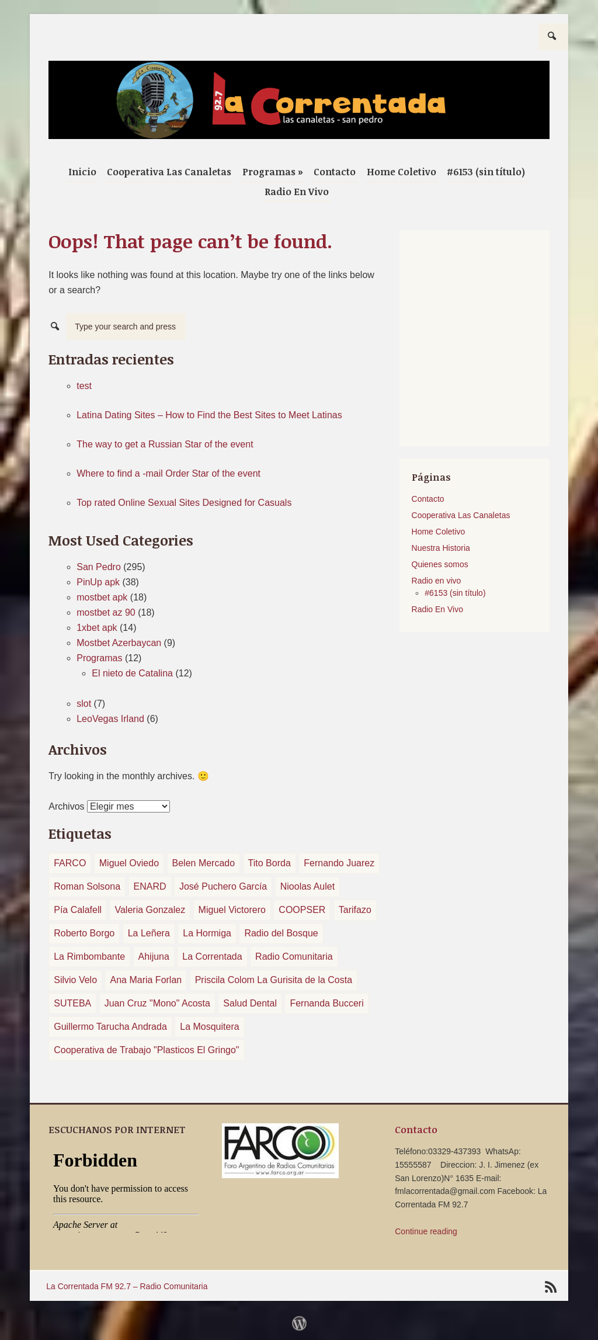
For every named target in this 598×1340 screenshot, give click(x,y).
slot (84, 704)
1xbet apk (97, 628)
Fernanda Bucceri (326, 1003)
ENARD (150, 886)
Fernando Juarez (339, 863)
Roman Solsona (87, 886)
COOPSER (302, 910)
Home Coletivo (401, 171)
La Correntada (212, 956)
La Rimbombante (89, 956)
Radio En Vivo (297, 191)
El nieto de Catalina (132, 673)
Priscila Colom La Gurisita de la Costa (273, 980)
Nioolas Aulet (307, 886)
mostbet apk (102, 597)
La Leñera (149, 933)
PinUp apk (98, 582)
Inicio (82, 171)
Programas (99, 658)
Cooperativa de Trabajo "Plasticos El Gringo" (146, 1050)
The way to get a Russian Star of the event (165, 444)
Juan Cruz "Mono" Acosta (157, 1003)
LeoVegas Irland (110, 719)
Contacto (335, 171)
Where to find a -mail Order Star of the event (168, 473)
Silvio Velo (75, 980)
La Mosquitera (209, 1027)
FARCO (70, 863)
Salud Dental (250, 1003)
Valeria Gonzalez (149, 910)
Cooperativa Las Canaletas (169, 171)
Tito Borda (269, 863)
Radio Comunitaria (294, 956)
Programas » (272, 171)
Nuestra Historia (441, 548)
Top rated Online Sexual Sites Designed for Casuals (184, 503)
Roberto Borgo (84, 933)
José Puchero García (223, 886)
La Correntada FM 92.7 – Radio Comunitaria (126, 1286)
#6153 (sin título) (486, 171)
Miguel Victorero (232, 910)
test (84, 386)
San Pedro (99, 567)
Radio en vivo (436, 580)
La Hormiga (207, 933)
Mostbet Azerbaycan (119, 643)
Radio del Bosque (281, 933)
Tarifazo (355, 910)
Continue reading (426, 1231)
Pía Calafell (78, 910)
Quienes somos (440, 564)
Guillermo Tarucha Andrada (110, 1027)
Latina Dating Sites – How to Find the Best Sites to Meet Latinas (209, 415)
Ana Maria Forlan (146, 980)
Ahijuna (153, 956)
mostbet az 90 (106, 612)
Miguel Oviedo (129, 863)
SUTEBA (72, 1003)
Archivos (66, 806)
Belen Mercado (203, 863)
